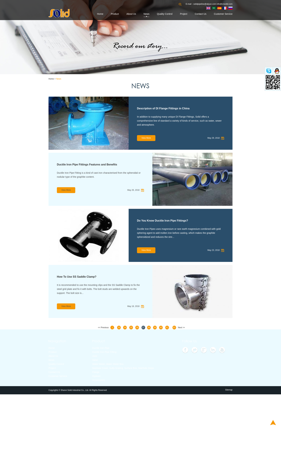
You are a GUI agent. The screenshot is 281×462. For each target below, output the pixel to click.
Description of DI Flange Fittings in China (163, 108)
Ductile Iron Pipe (100, 348)
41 (167, 327)
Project (183, 14)
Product (115, 14)
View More (146, 138)
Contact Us (200, 14)
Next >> (181, 327)
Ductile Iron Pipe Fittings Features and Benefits (87, 164)
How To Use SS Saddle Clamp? (76, 276)
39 (155, 327)
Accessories (98, 380)
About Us (131, 14)
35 (131, 327)
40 (161, 327)
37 (143, 327)
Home (100, 14)
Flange (95, 372)
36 (137, 327)
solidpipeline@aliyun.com (204, 4)
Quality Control (164, 14)
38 (149, 327)
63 (174, 327)
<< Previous (103, 327)
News (146, 14)
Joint (94, 356)
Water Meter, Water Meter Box (108, 364)
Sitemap (228, 390)
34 (125, 327)
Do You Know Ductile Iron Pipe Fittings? (162, 220)
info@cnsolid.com (224, 4)
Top (273, 422)
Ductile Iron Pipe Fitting (104, 352)
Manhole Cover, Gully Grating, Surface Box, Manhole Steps (123, 368)
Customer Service (223, 14)
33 (119, 327)
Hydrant (96, 376)
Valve (95, 360)
